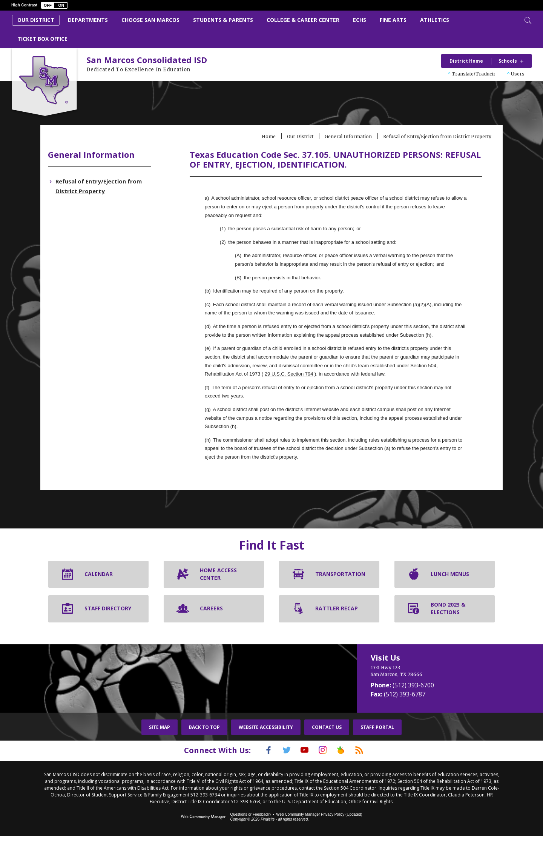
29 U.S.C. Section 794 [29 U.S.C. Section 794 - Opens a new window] (368, 391)
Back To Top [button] (204, 753)
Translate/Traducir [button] (473, 74)
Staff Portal (377, 753)
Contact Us (327, 753)
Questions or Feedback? (250, 839)
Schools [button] (508, 61)
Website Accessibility (266, 753)
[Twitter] (281, 776)
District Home (466, 61)
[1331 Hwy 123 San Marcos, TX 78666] (430, 697)
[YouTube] (303, 776)
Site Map (159, 753)
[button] (54, 5)
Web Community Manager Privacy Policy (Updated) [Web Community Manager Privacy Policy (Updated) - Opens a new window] (319, 839)
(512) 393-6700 (413, 711)
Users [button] (518, 74)
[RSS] (368, 776)
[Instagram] (325, 776)
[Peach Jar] (347, 776)
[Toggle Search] (527, 19)
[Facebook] (259, 776)
